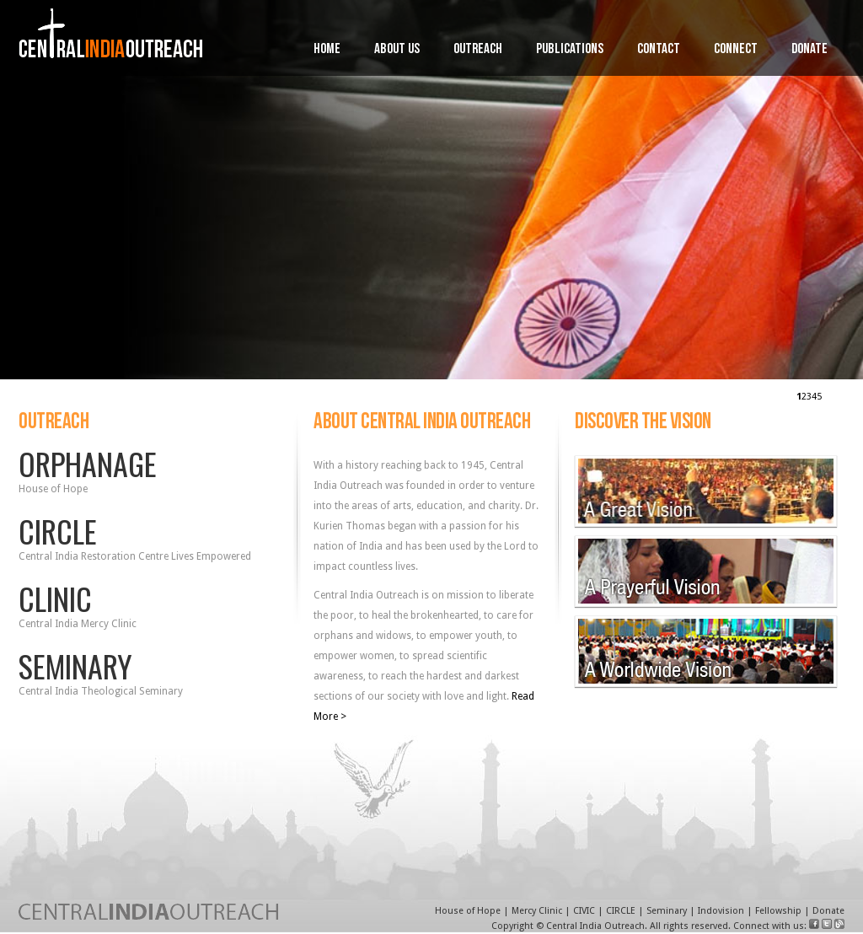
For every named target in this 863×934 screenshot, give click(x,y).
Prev (9, 175)
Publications (569, 50)
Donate (809, 50)
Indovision (721, 910)
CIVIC (584, 910)
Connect (736, 50)
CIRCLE (620, 910)
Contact (658, 50)
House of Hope (468, 910)
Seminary (666, 910)
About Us (397, 50)
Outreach (477, 50)
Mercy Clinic (537, 910)
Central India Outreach (595, 926)
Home (327, 50)
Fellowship (778, 910)
